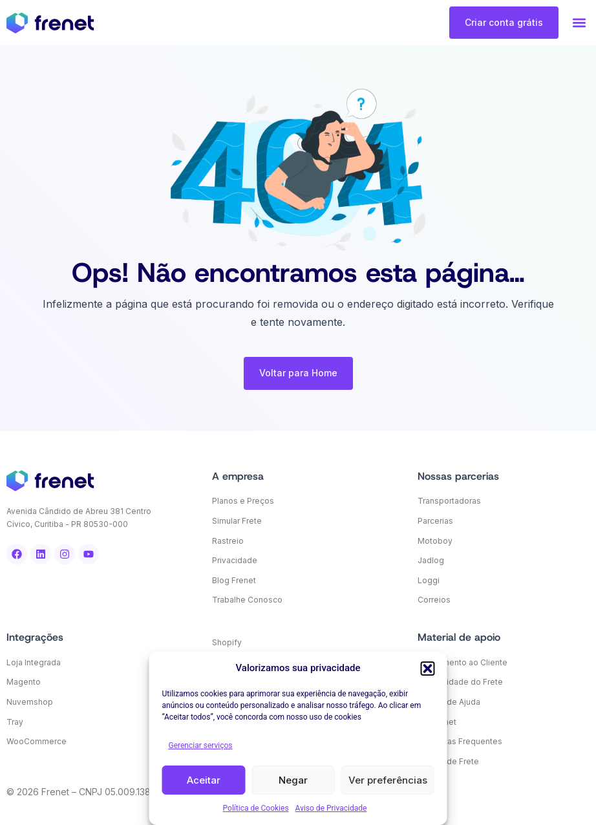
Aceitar (203, 780)
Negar (293, 780)
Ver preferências (387, 780)
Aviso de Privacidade (331, 808)
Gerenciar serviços (201, 745)
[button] (427, 668)
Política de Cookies (256, 808)
